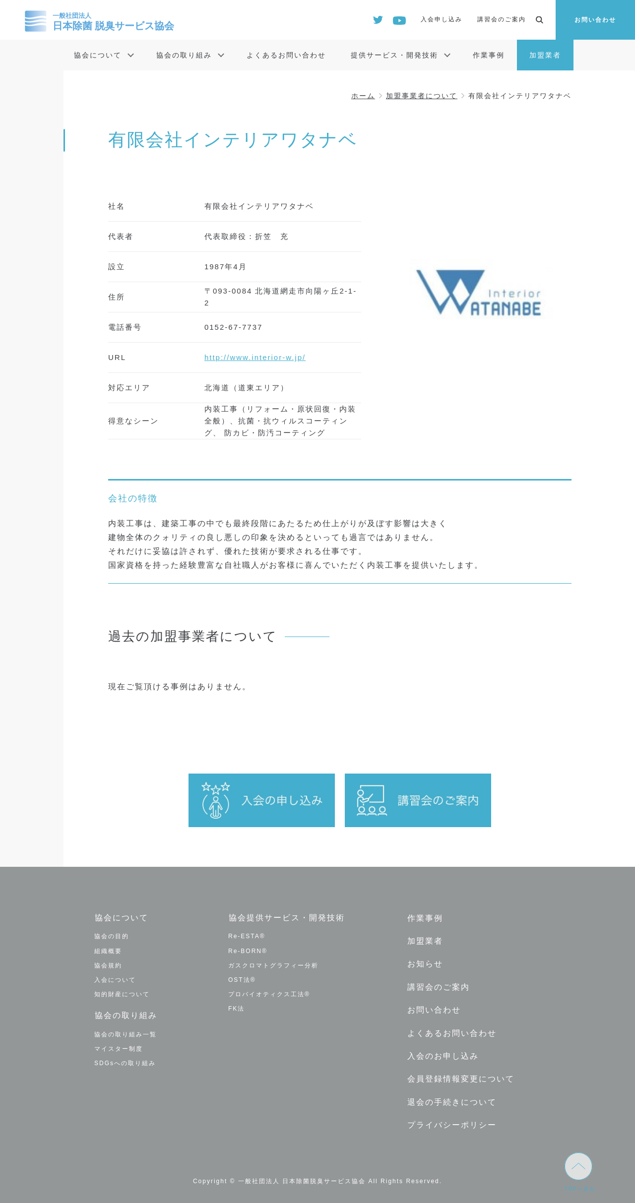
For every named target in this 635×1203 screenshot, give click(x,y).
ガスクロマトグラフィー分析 (273, 965)
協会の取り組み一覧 (125, 1033)
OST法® (242, 979)
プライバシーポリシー (451, 1121)
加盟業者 (545, 55)
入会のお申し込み (442, 1053)
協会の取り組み (184, 55)
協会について (98, 55)
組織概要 (108, 950)
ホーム (363, 96)
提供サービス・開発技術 (394, 55)
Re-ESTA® (246, 936)
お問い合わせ (595, 19)
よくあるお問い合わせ (286, 55)
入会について (115, 979)
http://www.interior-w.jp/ (255, 357)
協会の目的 (111, 936)
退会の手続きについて (451, 1098)
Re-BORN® (247, 950)
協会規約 (108, 965)
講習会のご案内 (501, 19)
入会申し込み (441, 19)
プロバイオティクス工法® (269, 994)
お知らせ (425, 963)
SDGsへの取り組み (125, 1062)
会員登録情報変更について (460, 1076)
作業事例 (489, 55)
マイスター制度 (118, 1047)
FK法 (236, 1008)
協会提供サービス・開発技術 (286, 917)
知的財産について (122, 994)
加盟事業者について (421, 96)
